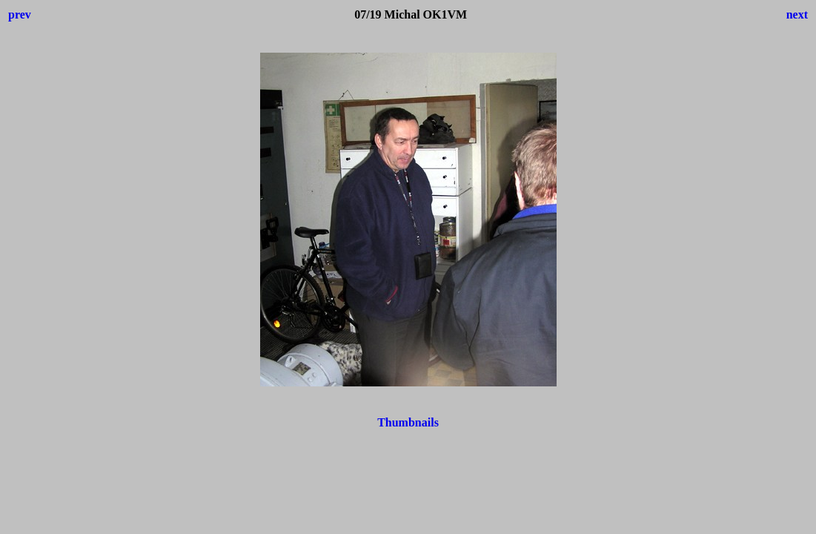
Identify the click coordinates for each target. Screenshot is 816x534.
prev (19, 14)
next (797, 14)
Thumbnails (408, 422)
